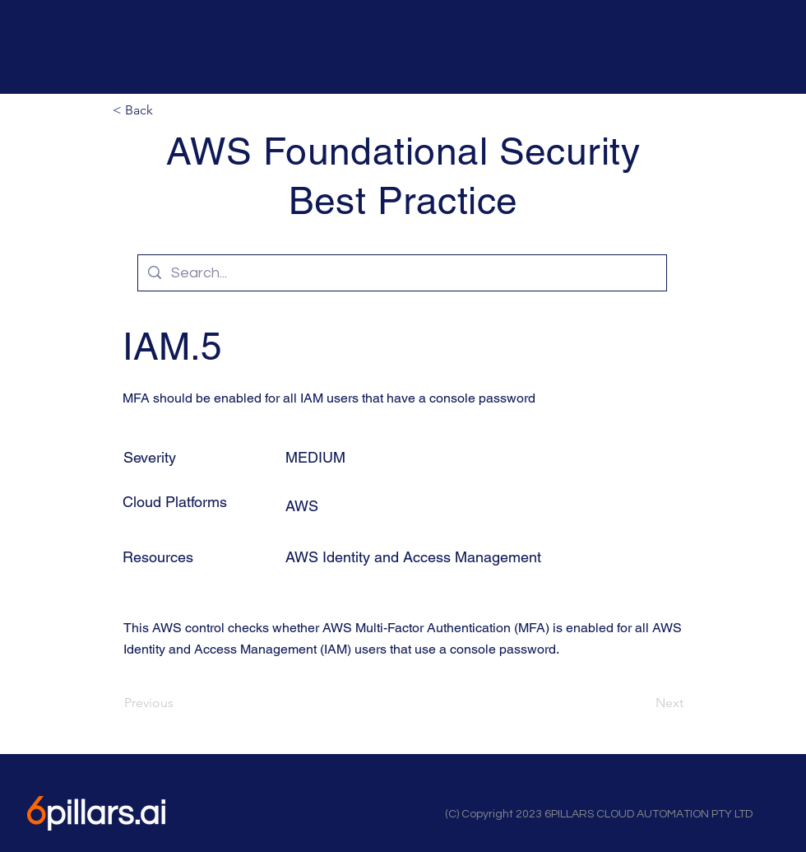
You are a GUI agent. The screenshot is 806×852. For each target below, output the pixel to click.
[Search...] (401, 273)
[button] (167, 110)
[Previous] (178, 703)
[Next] (642, 703)
